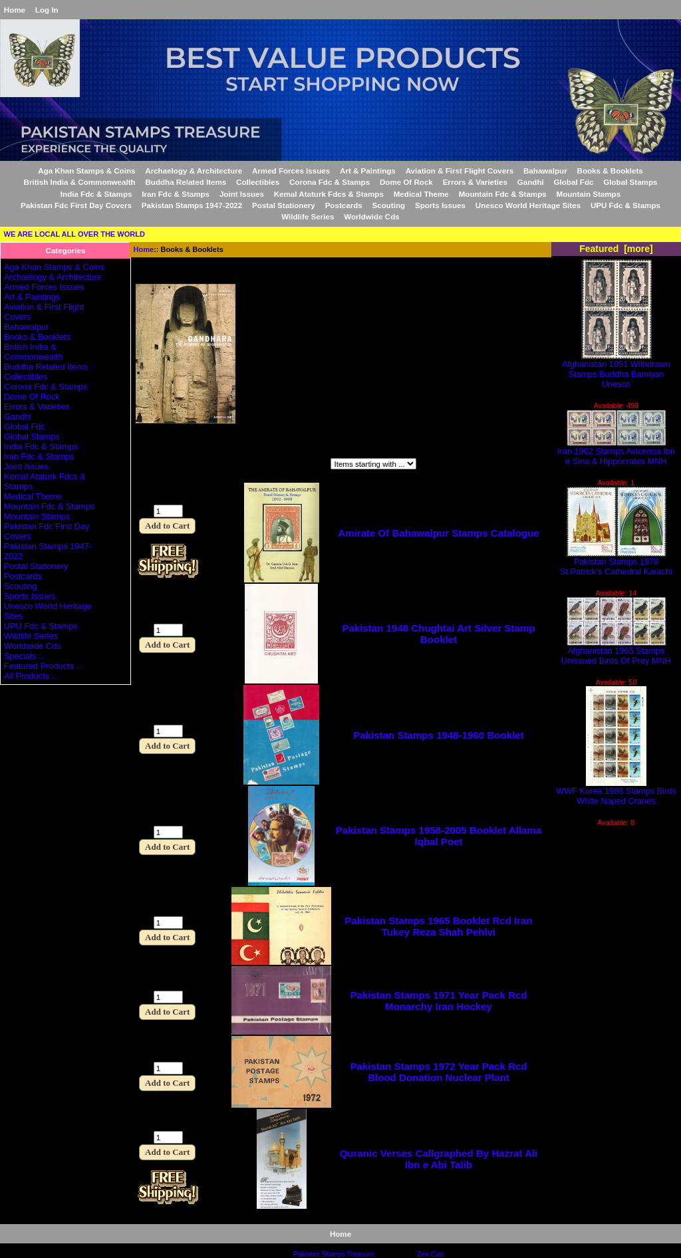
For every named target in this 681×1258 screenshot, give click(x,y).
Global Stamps (630, 182)
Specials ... (24, 656)
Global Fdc (574, 182)
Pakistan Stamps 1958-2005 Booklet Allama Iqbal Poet (439, 835)
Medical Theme (421, 193)
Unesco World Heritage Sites (528, 205)
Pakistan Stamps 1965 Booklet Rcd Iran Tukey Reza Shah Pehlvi (438, 926)
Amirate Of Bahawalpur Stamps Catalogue (438, 533)
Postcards (343, 205)
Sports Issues (440, 205)
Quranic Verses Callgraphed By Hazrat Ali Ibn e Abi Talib (439, 1159)
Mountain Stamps (589, 193)
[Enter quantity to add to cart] (168, 511)
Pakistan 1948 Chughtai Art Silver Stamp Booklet (438, 633)
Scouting (389, 205)
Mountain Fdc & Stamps (503, 193)
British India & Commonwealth (80, 182)
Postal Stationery (283, 205)
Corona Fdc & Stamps (329, 182)
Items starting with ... (273, 465)
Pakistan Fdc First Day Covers (76, 205)
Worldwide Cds (372, 216)
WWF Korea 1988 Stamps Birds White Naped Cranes (616, 792)
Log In (47, 9)
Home (14, 9)
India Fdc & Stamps (96, 193)
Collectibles (257, 182)
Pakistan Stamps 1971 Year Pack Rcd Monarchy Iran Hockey (438, 1000)
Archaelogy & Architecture (193, 170)
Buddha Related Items (185, 182)
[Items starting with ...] (373, 463)
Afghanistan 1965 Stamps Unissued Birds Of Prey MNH (616, 652)
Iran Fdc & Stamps (175, 193)
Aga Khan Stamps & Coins (86, 170)
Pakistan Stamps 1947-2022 (192, 205)
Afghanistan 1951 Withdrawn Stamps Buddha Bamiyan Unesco (616, 370)
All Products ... (31, 676)
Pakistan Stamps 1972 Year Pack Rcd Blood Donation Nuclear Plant (438, 1072)
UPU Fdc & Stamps (625, 205)
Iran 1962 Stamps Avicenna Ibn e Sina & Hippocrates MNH (616, 452)
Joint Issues (241, 193)
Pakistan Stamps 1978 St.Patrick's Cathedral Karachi (616, 562)
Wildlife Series (307, 216)
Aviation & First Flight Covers (460, 170)
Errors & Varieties (475, 182)
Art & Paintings (368, 170)
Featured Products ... (43, 666)
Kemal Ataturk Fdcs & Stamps (329, 193)
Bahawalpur (545, 170)
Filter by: (154, 465)
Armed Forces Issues (291, 170)
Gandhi (530, 182)
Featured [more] (616, 248)
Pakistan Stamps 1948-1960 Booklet (438, 735)
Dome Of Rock (406, 182)
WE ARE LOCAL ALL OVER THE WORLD (74, 234)
